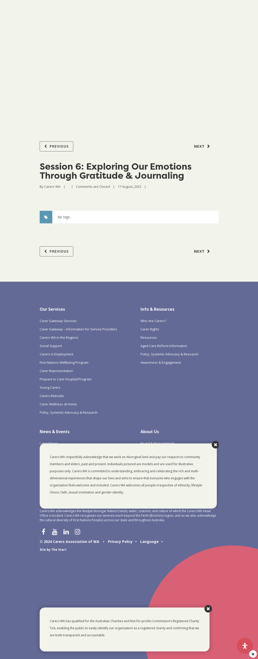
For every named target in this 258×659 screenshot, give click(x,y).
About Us (149, 431)
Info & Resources (157, 309)
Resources (148, 337)
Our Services (52, 309)
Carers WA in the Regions (59, 337)
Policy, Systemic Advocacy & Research (69, 412)
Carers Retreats (52, 395)
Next (199, 146)
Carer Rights (149, 329)
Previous (59, 146)
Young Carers (50, 387)
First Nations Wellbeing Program (64, 362)
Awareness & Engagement (160, 362)
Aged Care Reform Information (163, 346)
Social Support (51, 346)
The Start (58, 549)
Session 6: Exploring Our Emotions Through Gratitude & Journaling (116, 171)
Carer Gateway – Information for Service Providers (78, 329)
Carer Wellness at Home (58, 404)
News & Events (54, 431)
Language (149, 541)
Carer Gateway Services (58, 321)
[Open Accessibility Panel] (245, 646)
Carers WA (52, 186)
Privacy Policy (120, 541)
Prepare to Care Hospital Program (65, 379)
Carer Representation (56, 370)
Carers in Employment (56, 354)
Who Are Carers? (153, 321)
